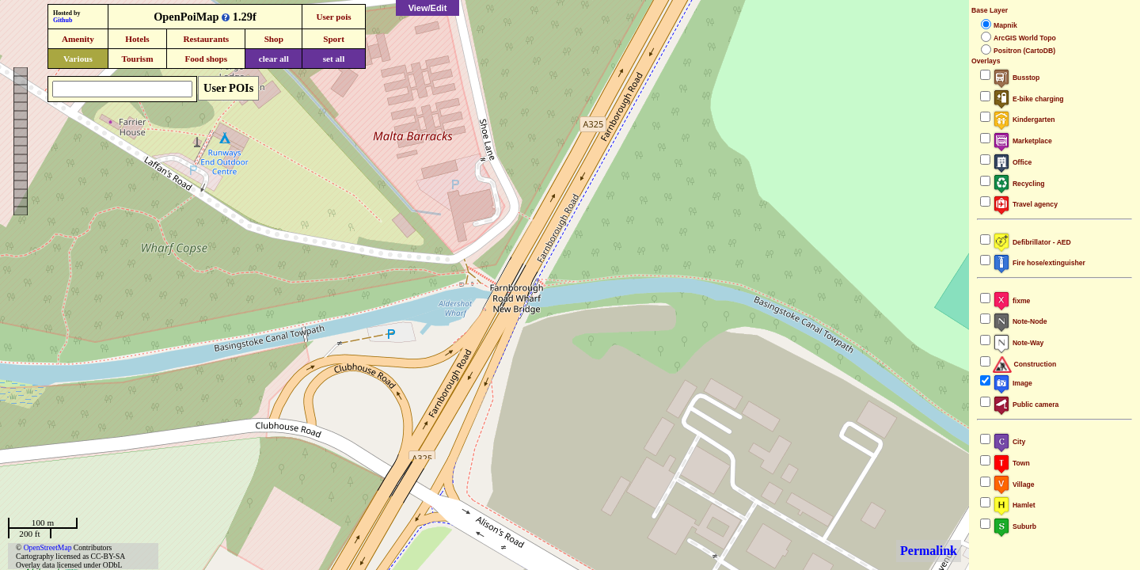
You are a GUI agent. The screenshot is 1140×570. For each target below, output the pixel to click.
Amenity (78, 39)
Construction (1024, 364)
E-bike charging (1028, 99)
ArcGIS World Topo (1025, 38)
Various (78, 58)
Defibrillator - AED (1032, 242)
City (1009, 442)
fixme (1011, 301)
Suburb (1014, 526)
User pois (333, 16)
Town (1011, 463)
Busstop (1016, 78)
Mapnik (1005, 25)
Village (1014, 484)
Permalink (928, 550)
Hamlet (1014, 505)
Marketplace (1022, 141)
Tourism (137, 58)
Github (62, 20)
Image (1012, 383)
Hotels (137, 39)
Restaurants (206, 39)
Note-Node (1020, 321)
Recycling (1019, 184)
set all (334, 58)
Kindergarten (1024, 120)
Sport (333, 39)
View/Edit (427, 8)
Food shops (205, 58)
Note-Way (1018, 343)
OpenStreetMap (48, 547)
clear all (274, 58)
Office (1012, 162)
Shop (273, 39)
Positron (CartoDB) (1024, 51)
